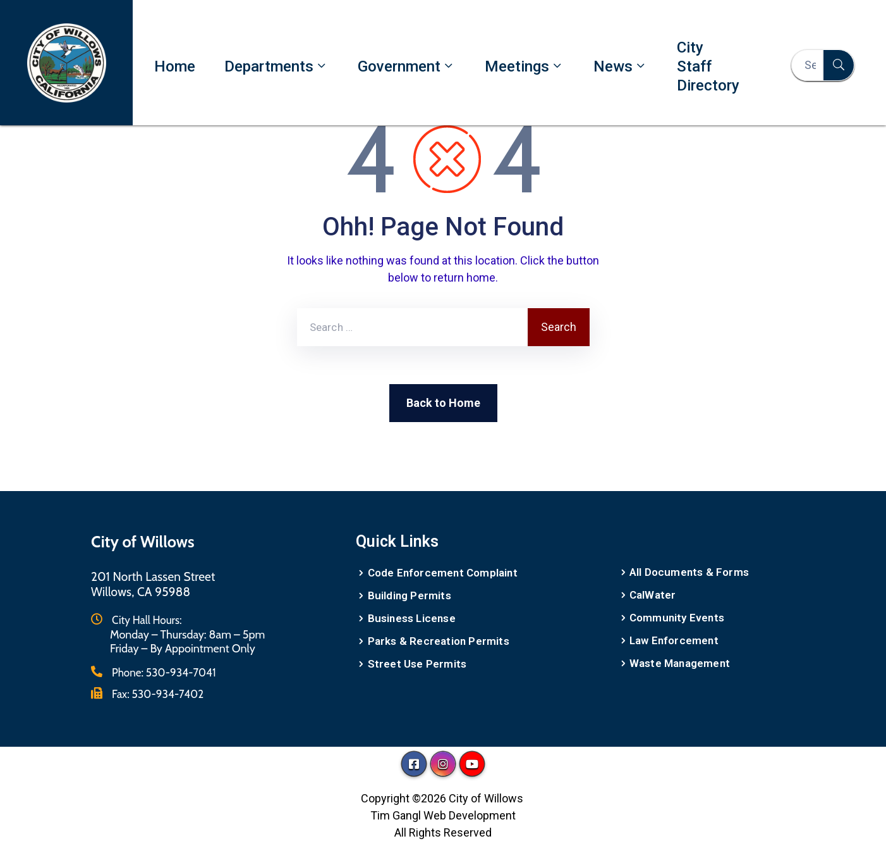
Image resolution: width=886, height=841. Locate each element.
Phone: (164, 672)
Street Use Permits (417, 663)
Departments (276, 66)
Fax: (157, 694)
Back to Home (443, 402)
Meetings (524, 66)
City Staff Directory (708, 66)
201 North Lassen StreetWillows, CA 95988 (153, 584)
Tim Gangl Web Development (443, 815)
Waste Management (679, 663)
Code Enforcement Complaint (443, 572)
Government (407, 66)
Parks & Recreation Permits (438, 641)
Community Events (676, 617)
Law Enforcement (674, 640)
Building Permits (409, 595)
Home (174, 66)
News (620, 66)
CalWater (652, 595)
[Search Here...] (807, 65)
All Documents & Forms (689, 572)
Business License (412, 618)
